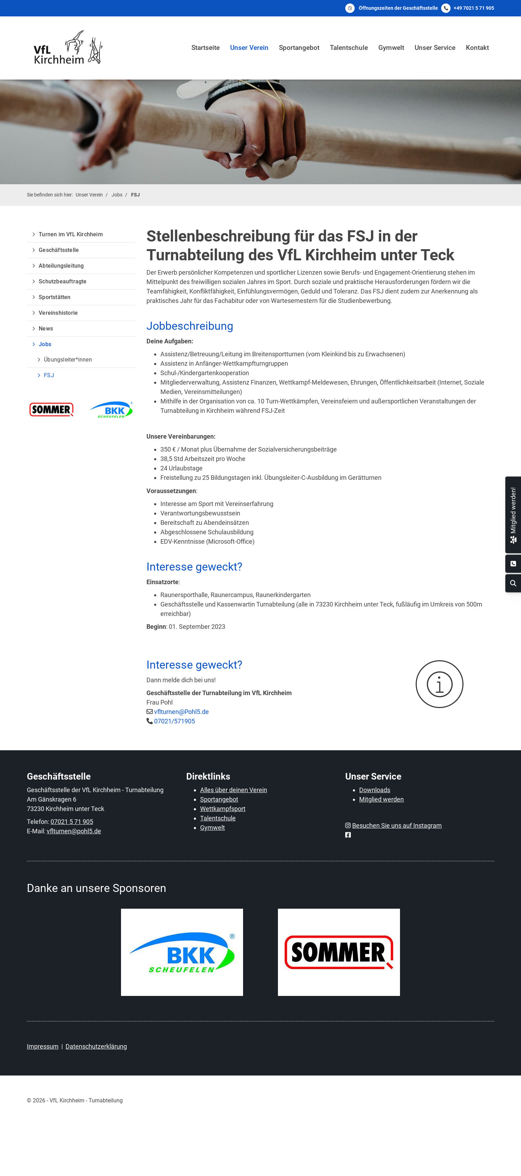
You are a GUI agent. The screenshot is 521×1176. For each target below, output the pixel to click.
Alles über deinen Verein (233, 790)
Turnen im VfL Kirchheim (71, 234)
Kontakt (477, 48)
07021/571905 (174, 721)
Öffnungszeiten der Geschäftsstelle (398, 8)
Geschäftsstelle (59, 250)
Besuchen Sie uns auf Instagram (397, 825)
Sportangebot (299, 48)
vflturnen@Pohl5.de (181, 711)
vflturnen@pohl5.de (74, 831)
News (46, 328)
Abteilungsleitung (61, 265)
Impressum (43, 1046)
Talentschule (349, 48)
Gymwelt (391, 48)
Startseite (205, 48)
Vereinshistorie (58, 313)
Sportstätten (54, 297)
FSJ (135, 195)
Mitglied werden (381, 799)
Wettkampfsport (223, 808)
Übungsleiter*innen (68, 359)
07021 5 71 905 (72, 821)
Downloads (374, 790)
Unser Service (435, 48)
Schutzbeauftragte (62, 281)
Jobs (117, 195)
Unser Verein (249, 48)
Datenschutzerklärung (96, 1046)
